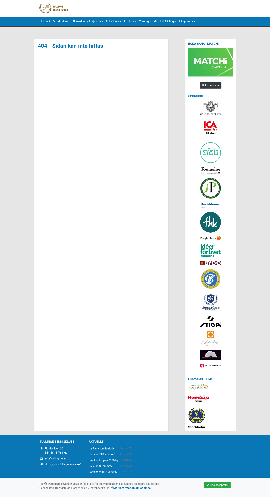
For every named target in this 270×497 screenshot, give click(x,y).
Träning (144, 21)
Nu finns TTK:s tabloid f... (103, 454)
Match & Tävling (164, 21)
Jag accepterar (217, 485)
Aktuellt (45, 21)
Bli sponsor (186, 21)
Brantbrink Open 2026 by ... (105, 460)
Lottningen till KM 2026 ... (104, 472)
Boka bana (112, 21)
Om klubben (60, 21)
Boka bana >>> (210, 85)
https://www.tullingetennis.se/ (63, 464)
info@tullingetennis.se (58, 458)
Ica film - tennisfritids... (102, 448)
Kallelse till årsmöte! (101, 466)
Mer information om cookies (130, 488)
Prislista (129, 21)
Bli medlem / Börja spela (87, 21)
